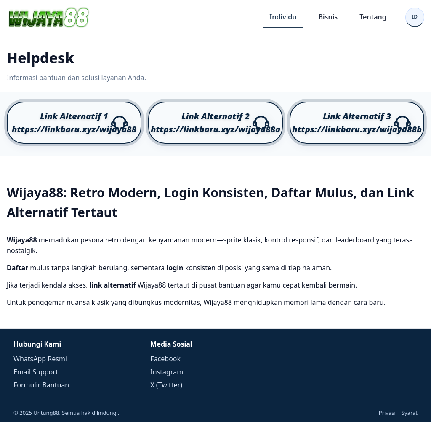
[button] (74, 123)
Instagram (166, 371)
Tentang (372, 17)
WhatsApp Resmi (40, 358)
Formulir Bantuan (41, 385)
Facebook (165, 358)
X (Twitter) (166, 385)
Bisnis (328, 17)
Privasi (387, 413)
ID (415, 16)
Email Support (35, 371)
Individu (282, 17)
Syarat (410, 413)
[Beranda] (49, 17)
